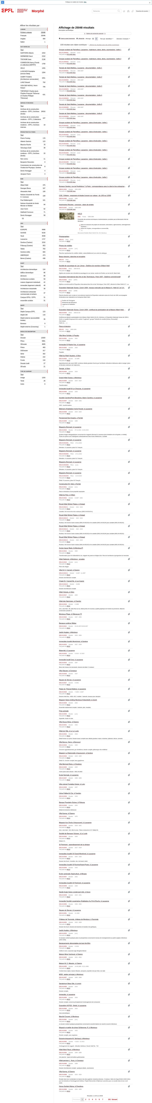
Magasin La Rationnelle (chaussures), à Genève (76, 753)
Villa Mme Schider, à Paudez (69, 335)
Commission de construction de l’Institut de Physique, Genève (32, 166)
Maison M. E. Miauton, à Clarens (70, 963)
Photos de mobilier (65, 245)
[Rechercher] (104, 11)
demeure (32, 276)
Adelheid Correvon (32, 212)
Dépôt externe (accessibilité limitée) (32, 319)
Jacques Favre (32, 174)
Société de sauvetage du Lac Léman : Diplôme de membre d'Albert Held (84, 266)
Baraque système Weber (67, 623)
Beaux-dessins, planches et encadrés (72, 256)
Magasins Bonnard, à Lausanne (70, 427)
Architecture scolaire (32, 279)
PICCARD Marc (71, 54)
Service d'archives (26, 103)
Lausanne (32, 239)
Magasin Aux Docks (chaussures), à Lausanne (75, 822)
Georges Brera (32, 188)
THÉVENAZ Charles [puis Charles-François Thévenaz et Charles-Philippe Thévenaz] (32, 94)
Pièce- (32, 347)
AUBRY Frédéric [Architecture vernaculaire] (32, 78)
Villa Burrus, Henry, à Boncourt (70, 742)
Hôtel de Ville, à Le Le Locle (69, 731)
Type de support (26, 371)
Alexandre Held (32, 191)
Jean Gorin (32, 209)
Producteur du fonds (27, 132)
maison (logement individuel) (32, 282)
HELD (32, 68)
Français (32, 35)
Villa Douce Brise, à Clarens (69, 722)
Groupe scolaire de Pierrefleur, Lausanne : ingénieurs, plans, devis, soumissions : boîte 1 (90, 50)
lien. (85, 2)
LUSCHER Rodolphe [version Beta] (32, 72)
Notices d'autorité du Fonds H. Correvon (32, 196)
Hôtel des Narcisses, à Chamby (70, 601)
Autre (32, 384)
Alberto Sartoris (32, 141)
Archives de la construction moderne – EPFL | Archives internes (32, 125)
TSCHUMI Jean (32, 59)
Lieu (21, 223)
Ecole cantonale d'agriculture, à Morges (73, 874)
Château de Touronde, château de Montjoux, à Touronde (78, 919)
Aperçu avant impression (67, 38)
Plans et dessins (64, 326)
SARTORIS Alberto (32, 53)
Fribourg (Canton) (32, 245)
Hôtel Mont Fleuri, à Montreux (69, 1049)
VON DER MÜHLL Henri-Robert (32, 87)
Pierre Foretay (32, 138)
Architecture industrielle (32, 289)
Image (32, 378)
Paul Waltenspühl (32, 200)
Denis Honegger (32, 171)
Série (32, 354)
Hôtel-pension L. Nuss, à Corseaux (71, 1060)
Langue (22, 29)
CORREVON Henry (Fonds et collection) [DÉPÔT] (32, 64)
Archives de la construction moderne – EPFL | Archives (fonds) (32, 111)
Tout (21, 50)
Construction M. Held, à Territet (70, 484)
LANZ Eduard (32, 82)
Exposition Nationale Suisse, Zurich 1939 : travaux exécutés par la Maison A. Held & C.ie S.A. (92, 288)
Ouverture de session (142, 11)
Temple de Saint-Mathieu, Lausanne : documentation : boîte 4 (80, 95)
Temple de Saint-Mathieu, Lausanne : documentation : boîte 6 (80, 113)
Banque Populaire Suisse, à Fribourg (72, 802)
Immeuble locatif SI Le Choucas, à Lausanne (74, 389)
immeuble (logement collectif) (32, 285)
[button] (128, 11)
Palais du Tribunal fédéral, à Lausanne (72, 689)
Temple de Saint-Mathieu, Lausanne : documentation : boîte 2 (80, 77)
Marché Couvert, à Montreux (69, 1016)
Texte (32, 381)
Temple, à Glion (64, 368)
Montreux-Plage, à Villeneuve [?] (70, 614)
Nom (21, 179)
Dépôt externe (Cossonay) (32, 327)
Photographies (64, 236)
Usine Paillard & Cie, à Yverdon (70, 793)
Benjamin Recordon (32, 162)
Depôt (22, 305)
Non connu (32, 159)
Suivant (114, 1099)
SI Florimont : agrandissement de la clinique (74, 844)
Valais (32, 249)
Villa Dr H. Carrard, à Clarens (69, 570)
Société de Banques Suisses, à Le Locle (73, 833)
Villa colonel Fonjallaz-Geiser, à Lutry (72, 784)
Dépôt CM (32, 315)
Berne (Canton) (32, 258)
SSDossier (32, 350)
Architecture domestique (32, 269)
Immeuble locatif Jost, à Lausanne (71, 660)
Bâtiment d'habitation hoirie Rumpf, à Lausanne (75, 409)
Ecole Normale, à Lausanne (69, 775)
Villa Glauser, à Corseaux (68, 671)
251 (109, 1099)
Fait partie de (25, 47)
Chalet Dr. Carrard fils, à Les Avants (71, 581)
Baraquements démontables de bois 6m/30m (74, 943)
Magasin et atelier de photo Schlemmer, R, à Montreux (78, 1027)
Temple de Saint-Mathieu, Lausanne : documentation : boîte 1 (80, 68)
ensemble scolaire (32, 300)
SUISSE (32, 233)
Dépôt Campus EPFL (32, 311)
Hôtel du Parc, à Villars (67, 495)
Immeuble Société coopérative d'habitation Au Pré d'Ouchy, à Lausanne (84, 901)
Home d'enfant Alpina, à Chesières (71, 1086)
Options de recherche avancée (94, 33)
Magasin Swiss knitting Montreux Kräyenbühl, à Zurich (78, 700)
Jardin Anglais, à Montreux (68, 632)
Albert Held (32, 185)
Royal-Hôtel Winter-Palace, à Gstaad (72, 504)
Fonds (32, 360)
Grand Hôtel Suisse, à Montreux (70, 378)
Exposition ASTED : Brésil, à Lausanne (72, 1005)
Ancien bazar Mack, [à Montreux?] (71, 548)
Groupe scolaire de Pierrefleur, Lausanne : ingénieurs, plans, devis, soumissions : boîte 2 (90, 59)
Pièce (32, 341)
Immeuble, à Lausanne (67, 994)
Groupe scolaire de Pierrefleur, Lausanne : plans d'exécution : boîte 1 (83, 122)
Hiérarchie (80, 38)
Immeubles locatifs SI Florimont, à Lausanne (74, 883)
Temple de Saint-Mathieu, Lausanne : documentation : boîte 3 (80, 86)
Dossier (32, 338)
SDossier (32, 344)
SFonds (32, 366)
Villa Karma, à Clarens (67, 813)
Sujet (22, 263)
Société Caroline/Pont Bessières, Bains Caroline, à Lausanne (80, 398)
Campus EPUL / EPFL (32, 297)
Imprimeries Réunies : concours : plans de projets (76, 204)
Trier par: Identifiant (106, 39)
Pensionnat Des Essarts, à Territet (71, 418)
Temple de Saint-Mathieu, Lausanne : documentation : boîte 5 (80, 104)
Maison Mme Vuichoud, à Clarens (71, 954)
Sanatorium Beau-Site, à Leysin (70, 983)
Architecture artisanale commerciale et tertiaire (32, 293)
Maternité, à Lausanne (67, 650)
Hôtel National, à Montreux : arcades (72, 559)
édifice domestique (32, 273)
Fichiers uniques (32, 32)
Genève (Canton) (32, 242)
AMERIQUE (32, 255)
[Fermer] (150, 2)
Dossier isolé (32, 363)
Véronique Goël (32, 148)
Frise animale (64, 711)
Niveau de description (27, 331)
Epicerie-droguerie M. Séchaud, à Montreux (74, 1038)
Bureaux (32, 323)
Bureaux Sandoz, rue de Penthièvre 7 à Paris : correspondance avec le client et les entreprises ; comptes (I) (92, 186)
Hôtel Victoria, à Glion (66, 592)
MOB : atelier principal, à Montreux (71, 974)
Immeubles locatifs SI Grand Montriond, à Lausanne (77, 854)
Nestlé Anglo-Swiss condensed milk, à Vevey (74, 892)
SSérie (32, 357)
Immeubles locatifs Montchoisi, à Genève (73, 641)
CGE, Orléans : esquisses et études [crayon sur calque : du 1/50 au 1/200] (85, 195)
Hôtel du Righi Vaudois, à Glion (70, 356)
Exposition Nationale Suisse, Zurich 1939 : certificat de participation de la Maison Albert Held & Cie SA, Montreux (92, 310)
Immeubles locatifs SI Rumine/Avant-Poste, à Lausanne (78, 865)
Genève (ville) (32, 252)
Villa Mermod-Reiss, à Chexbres (70, 764)
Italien (32, 42)
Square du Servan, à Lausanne (70, 680)
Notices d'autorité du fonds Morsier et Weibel (32, 205)
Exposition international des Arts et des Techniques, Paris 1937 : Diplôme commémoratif (89, 277)
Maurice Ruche (32, 145)
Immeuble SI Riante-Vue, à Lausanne (72, 344)
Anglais (32, 39)
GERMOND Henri (32, 56)
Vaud (32, 236)
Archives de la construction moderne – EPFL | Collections (32, 118)
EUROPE (32, 229)
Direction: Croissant (123, 39)
